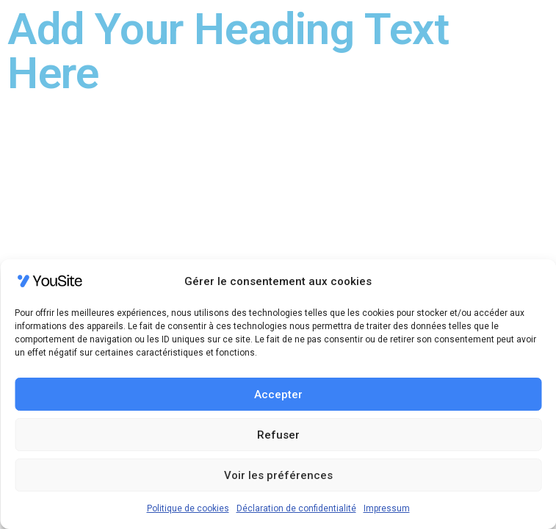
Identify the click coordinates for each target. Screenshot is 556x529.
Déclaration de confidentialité (296, 508)
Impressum (387, 508)
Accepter (278, 394)
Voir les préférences (278, 475)
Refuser (278, 435)
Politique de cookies (188, 508)
